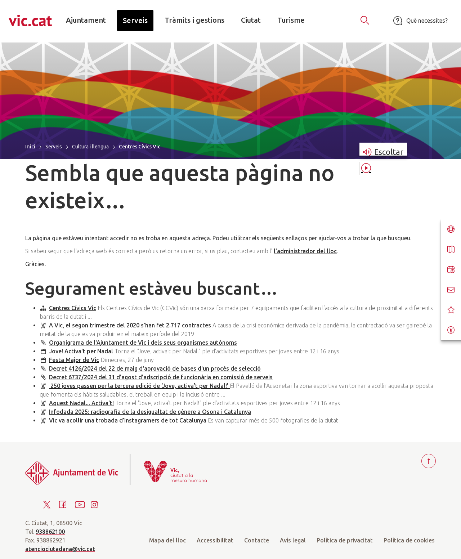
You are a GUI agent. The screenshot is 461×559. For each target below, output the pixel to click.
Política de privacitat (345, 540)
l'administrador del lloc (305, 251)
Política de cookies (409, 540)
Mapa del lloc (167, 540)
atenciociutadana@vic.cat (60, 549)
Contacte (256, 540)
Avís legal (293, 540)
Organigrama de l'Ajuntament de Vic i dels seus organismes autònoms (143, 342)
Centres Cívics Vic (72, 308)
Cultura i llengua (90, 146)
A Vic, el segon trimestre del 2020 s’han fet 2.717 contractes (130, 325)
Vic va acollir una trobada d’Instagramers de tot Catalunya (127, 420)
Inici (30, 146)
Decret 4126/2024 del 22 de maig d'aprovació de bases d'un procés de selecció (155, 368)
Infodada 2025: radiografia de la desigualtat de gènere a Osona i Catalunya (150, 411)
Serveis (53, 146)
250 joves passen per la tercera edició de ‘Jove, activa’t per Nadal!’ (139, 386)
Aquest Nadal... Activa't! (81, 403)
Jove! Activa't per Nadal (81, 351)
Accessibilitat (215, 540)
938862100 (50, 531)
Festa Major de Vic (74, 360)
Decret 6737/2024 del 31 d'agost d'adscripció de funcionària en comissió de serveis (161, 377)
